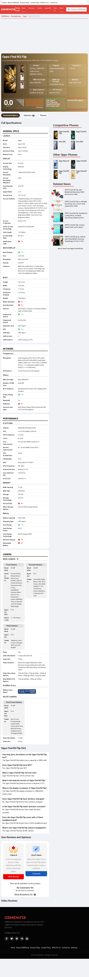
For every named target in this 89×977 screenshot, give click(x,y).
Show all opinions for (25, 894)
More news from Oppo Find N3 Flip (70, 248)
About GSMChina (13, 2)
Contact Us (53, 2)
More (61, 8)
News (24, 8)
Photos (43, 115)
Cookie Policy (34, 2)
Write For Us (44, 2)
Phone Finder (17, 9)
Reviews (32, 8)
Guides (39, 8)
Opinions (29, 115)
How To (55, 9)
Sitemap (74, 948)
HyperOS (48, 8)
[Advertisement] (44, 36)
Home (4, 2)
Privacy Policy (24, 2)
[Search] (69, 9)
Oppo (20, 140)
